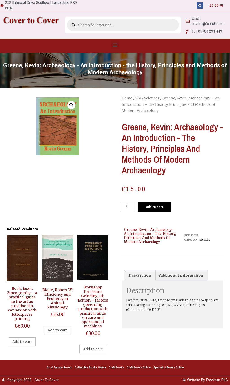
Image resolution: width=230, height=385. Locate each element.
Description (140, 275)
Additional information (181, 275)
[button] (115, 44)
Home (127, 98)
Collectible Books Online (90, 367)
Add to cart (154, 206)
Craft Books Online (139, 367)
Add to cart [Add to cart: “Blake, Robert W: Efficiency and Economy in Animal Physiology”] (57, 330)
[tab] (140, 275)
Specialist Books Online (168, 367)
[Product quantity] (128, 206)
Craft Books (116, 367)
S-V (138, 98)
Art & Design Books (59, 367)
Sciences (151, 98)
